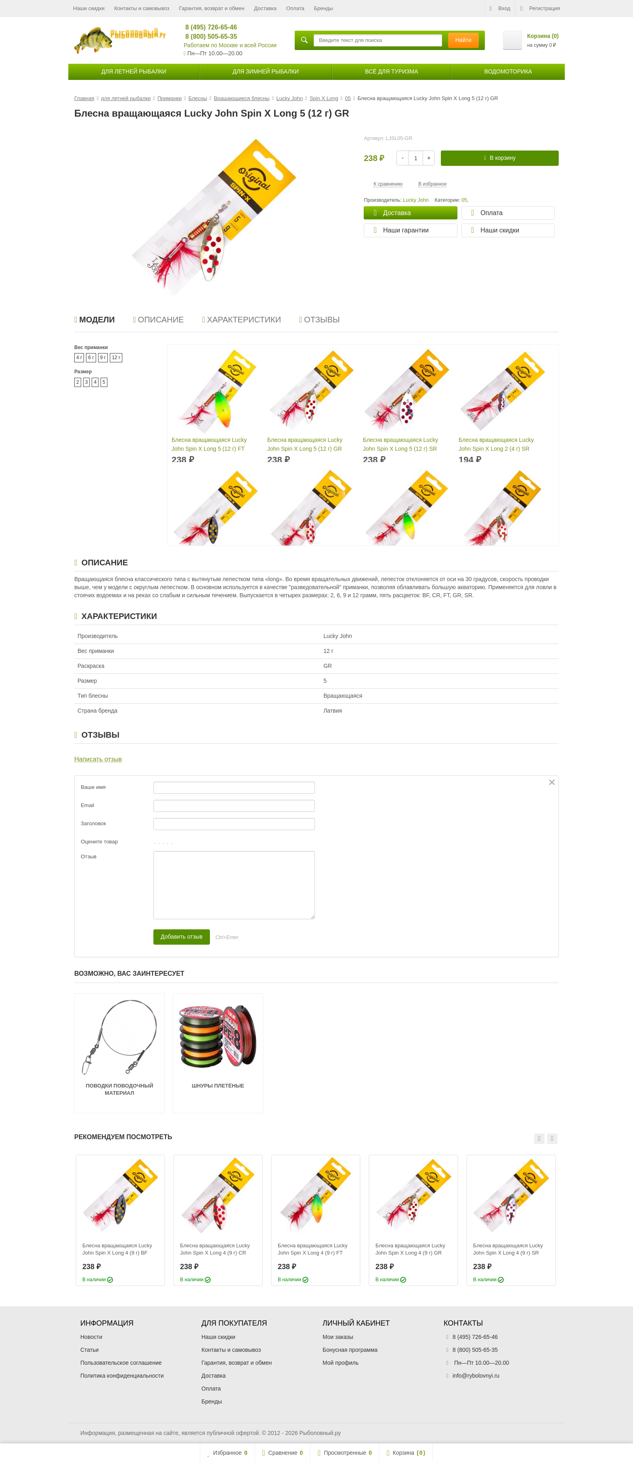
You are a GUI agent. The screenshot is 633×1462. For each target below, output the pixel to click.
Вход (500, 8)
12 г (116, 357)
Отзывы (319, 320)
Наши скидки (89, 8)
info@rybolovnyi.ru (476, 1375)
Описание (158, 320)
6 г (91, 357)
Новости (91, 1337)
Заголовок (93, 823)
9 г (103, 357)
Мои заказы (338, 1337)
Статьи (89, 1350)
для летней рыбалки (133, 71)
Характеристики (241, 320)
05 (464, 200)
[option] (120, 1220)
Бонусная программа (350, 1350)
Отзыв (88, 856)
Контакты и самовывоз (142, 8)
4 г (79, 357)
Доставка (265, 8)
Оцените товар (99, 842)
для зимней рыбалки (266, 71)
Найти (463, 40)
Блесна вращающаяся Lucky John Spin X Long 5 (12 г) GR (304, 444)
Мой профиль (340, 1363)
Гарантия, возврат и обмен (212, 8)
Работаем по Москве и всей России (230, 45)
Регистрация (540, 8)
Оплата (295, 8)
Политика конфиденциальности (122, 1375)
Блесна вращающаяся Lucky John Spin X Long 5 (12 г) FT (209, 444)
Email (87, 805)
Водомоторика (508, 71)
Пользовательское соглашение (121, 1363)
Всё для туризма (391, 71)
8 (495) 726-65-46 (207, 27)
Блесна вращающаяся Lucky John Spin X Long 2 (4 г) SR (496, 444)
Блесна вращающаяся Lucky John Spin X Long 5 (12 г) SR (400, 444)
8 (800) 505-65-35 (207, 36)
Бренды (323, 8)
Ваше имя (93, 787)
